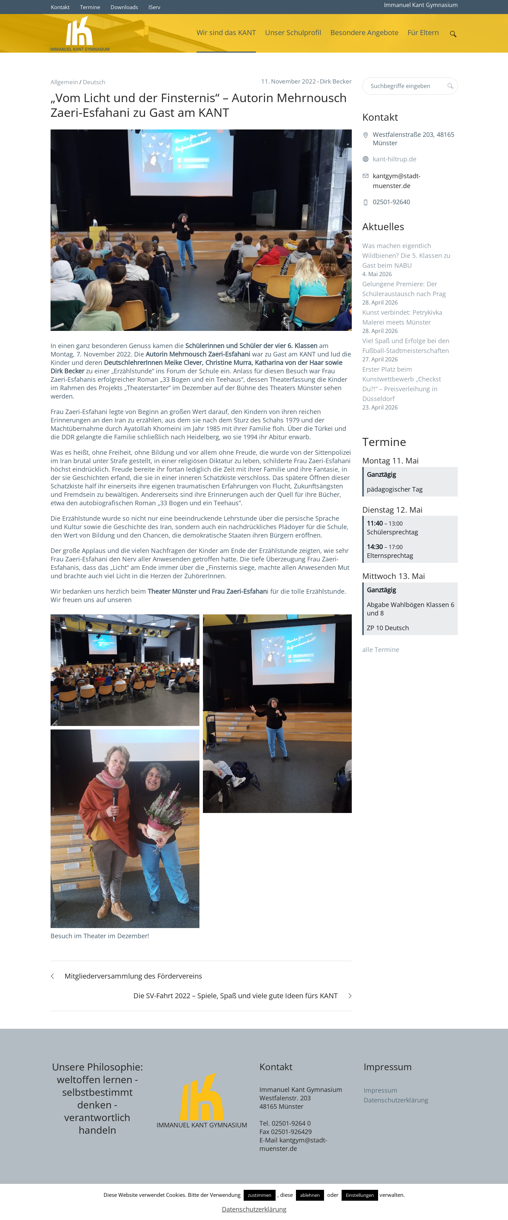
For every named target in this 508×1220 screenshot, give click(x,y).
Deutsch (94, 82)
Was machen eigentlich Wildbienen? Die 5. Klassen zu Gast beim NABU (406, 255)
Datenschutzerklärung (396, 1100)
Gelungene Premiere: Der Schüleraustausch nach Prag (404, 289)
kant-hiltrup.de (394, 159)
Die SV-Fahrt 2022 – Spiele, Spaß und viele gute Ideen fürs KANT (235, 995)
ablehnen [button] (310, 1195)
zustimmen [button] (259, 1195)
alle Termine (380, 649)
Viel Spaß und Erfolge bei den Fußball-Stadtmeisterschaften (405, 345)
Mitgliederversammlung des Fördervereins (133, 976)
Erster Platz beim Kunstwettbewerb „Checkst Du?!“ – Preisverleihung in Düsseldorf (401, 384)
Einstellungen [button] (360, 1195)
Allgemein (64, 82)
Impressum (380, 1090)
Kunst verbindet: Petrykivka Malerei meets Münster (402, 317)
